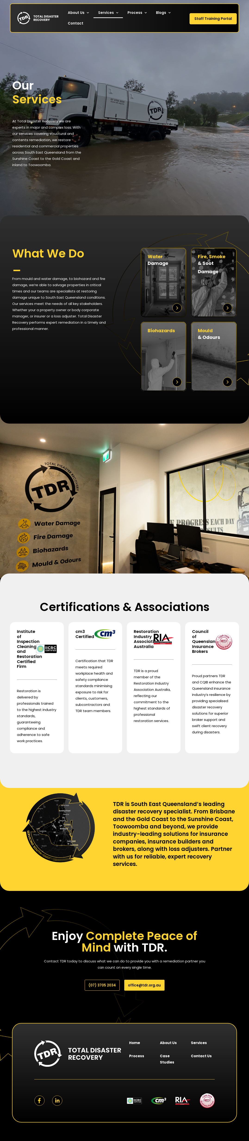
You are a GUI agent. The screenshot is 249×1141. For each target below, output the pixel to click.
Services (108, 12)
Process (137, 12)
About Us (78, 12)
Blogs (163, 12)
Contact (75, 23)
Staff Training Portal (213, 18)
